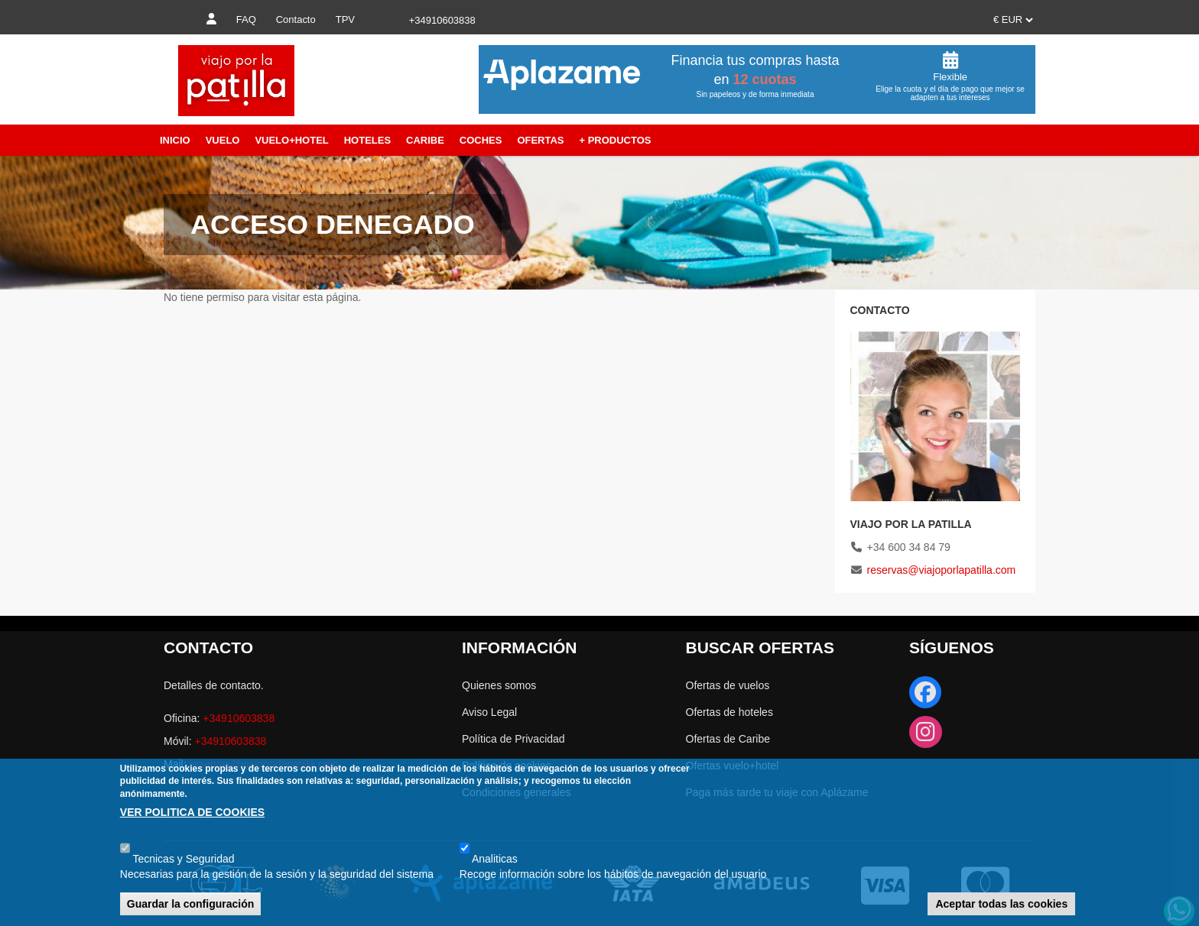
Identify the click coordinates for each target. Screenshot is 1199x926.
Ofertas (540, 140)
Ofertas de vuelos (728, 685)
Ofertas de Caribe (728, 739)
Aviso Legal (489, 712)
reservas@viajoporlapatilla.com (941, 570)
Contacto (296, 19)
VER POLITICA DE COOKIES (192, 812)
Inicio (175, 140)
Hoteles (367, 140)
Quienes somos (499, 685)
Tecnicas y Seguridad (183, 859)
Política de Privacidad (513, 739)
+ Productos (615, 140)
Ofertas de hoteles (729, 712)
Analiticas (495, 859)
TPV (345, 19)
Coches (481, 140)
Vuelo (223, 140)
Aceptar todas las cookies (1001, 904)
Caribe (425, 140)
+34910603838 (239, 718)
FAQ (246, 19)
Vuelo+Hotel (291, 140)
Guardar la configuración (190, 904)
